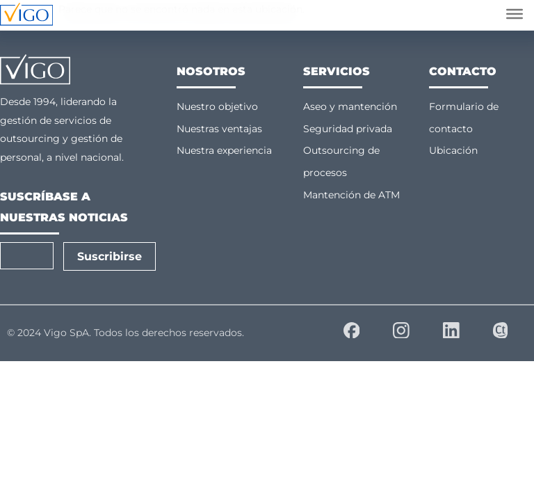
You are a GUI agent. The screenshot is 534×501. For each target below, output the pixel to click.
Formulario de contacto (464, 117)
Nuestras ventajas (219, 128)
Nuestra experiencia (224, 150)
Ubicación (453, 150)
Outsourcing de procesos (341, 161)
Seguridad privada (347, 128)
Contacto (462, 71)
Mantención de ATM (351, 195)
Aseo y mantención (350, 106)
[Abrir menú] (514, 14)
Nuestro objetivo (217, 106)
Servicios (336, 71)
